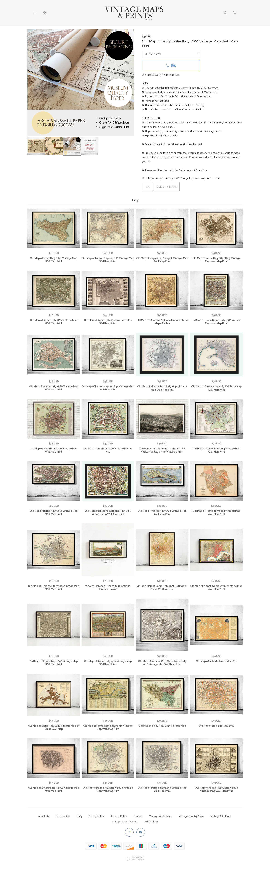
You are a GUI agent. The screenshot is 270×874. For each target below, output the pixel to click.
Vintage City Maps (221, 816)
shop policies (170, 170)
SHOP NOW (151, 821)
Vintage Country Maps (191, 816)
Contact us (195, 157)
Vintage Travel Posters (125, 821)
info (163, 144)
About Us (43, 816)
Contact (138, 816)
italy (147, 186)
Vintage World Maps (160, 816)
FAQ (79, 816)
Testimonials (62, 816)
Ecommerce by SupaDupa (138, 858)
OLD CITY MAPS (167, 186)
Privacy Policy (96, 816)
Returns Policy (118, 816)
